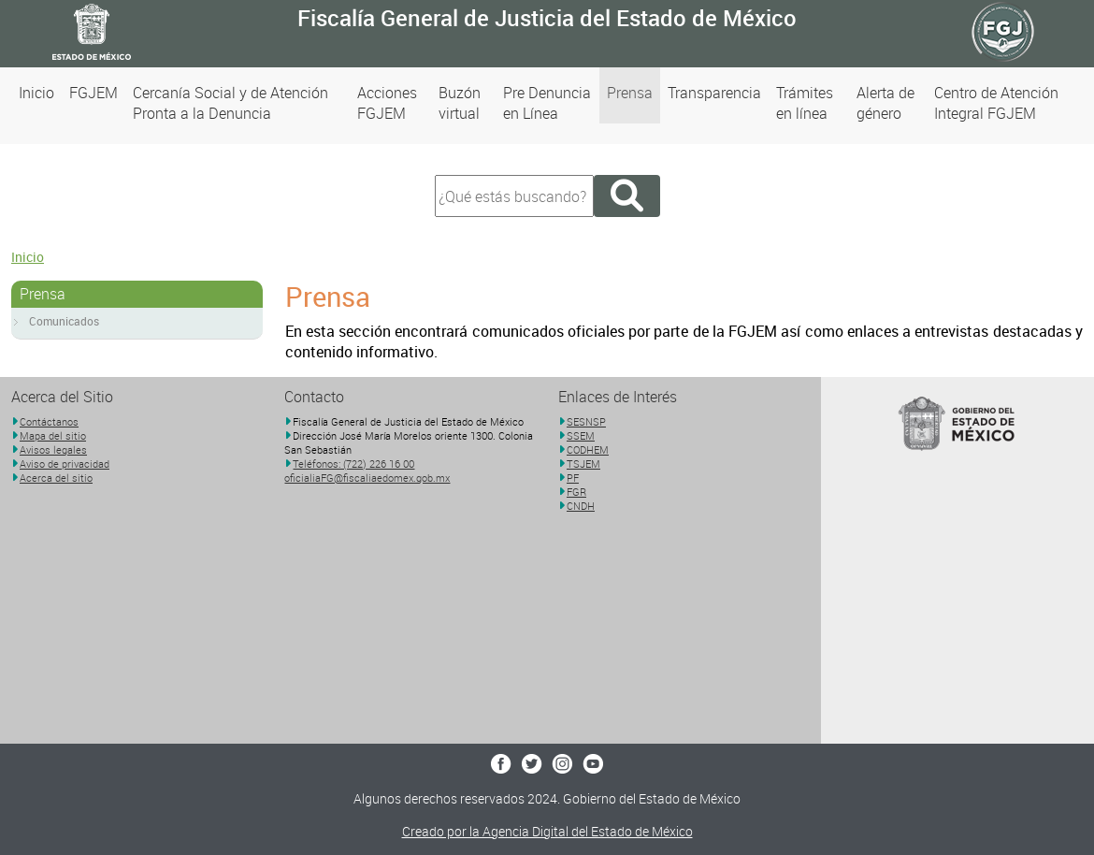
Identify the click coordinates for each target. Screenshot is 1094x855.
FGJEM (93, 92)
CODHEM (588, 449)
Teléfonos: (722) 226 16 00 (353, 463)
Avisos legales (53, 449)
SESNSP (586, 421)
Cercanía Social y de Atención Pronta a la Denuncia (230, 102)
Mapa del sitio (53, 435)
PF (573, 478)
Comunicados (64, 320)
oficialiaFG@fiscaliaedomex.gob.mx (367, 478)
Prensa (630, 92)
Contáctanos (49, 421)
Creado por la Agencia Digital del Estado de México (547, 831)
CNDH (581, 506)
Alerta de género (885, 102)
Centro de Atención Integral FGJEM (996, 102)
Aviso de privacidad (64, 463)
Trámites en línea (804, 102)
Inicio (36, 92)
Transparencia (714, 92)
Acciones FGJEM (387, 102)
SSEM (581, 435)
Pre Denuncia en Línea (547, 102)
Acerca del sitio (56, 478)
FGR (576, 492)
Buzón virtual (460, 102)
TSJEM (583, 463)
